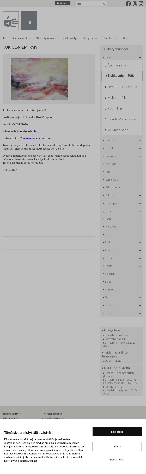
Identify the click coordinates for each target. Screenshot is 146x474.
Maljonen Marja (118, 97)
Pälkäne (109, 258)
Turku (108, 297)
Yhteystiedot (90, 38)
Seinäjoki (110, 273)
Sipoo (108, 281)
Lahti (108, 218)
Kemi (108, 171)
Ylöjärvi (109, 312)
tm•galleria (112, 330)
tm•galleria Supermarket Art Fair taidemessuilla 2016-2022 (120, 381)
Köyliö (108, 210)
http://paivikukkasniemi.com (32, 137)
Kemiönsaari (112, 179)
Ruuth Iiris (114, 108)
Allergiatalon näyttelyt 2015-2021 (120, 391)
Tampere (110, 289)
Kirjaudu (63, 3)
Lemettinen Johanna (122, 87)
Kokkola (109, 195)
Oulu (107, 234)
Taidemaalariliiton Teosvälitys (116, 354)
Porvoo (109, 250)
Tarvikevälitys (69, 38)
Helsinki (109, 148)
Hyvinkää (110, 155)
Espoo (108, 57)
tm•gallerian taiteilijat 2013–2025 (120, 344)
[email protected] (28, 130)
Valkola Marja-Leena (121, 119)
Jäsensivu (128, 38)
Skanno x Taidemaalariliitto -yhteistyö (119, 374)
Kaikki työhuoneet (115, 49)
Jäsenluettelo (110, 38)
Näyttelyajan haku (115, 338)
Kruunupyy (111, 203)
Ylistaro (109, 305)
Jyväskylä (110, 163)
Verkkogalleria (113, 361)
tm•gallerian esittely (116, 335)
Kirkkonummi (112, 187)
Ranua (108, 265)
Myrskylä (110, 226)
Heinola (109, 140)
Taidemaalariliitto (20, 38)
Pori (107, 242)
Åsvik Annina (116, 65)
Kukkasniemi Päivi (121, 75)
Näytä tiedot (117, 459)
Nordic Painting (113, 386)
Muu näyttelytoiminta (119, 368)
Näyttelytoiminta (46, 38)
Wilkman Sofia (117, 130)
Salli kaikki (117, 431)
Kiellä (117, 446)
